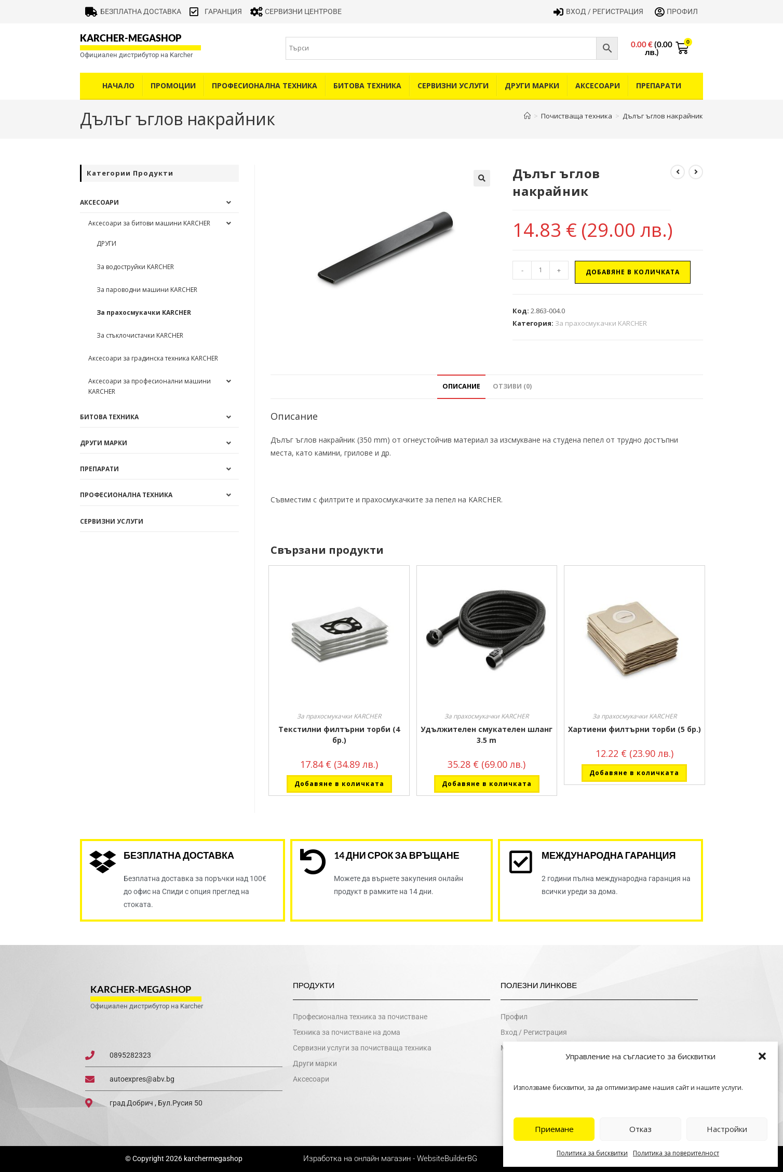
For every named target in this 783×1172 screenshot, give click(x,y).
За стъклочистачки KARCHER (140, 335)
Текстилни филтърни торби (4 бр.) (339, 734)
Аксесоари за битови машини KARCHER (149, 223)
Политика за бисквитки (592, 1153)
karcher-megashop (130, 38)
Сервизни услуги (453, 85)
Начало (118, 85)
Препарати (658, 85)
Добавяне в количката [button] (339, 783)
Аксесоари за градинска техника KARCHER (153, 358)
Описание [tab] (461, 386)
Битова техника (367, 85)
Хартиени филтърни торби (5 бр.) (634, 729)
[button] (762, 1056)
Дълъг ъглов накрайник (663, 116)
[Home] (527, 116)
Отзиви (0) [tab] (512, 386)
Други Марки (532, 85)
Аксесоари (597, 85)
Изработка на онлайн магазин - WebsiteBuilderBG (391, 1159)
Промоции (173, 85)
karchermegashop (212, 1159)
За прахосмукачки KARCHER (601, 323)
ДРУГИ (106, 243)
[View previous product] (677, 172)
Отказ (640, 1129)
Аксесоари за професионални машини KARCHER (149, 386)
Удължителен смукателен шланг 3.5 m (486, 734)
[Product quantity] (540, 270)
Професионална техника (264, 85)
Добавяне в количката (633, 272)
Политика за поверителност (676, 1153)
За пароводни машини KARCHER (147, 289)
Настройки (727, 1129)
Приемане (554, 1129)
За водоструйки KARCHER (135, 266)
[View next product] (695, 172)
